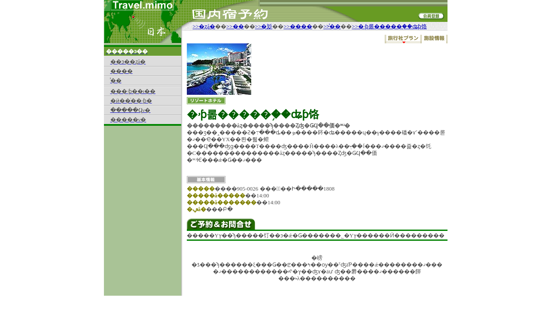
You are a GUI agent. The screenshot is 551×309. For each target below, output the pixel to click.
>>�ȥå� (204, 26)
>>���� (297, 26)
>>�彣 (264, 26)
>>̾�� (332, 26)
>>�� (235, 26)
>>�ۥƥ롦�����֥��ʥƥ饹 (389, 26)
